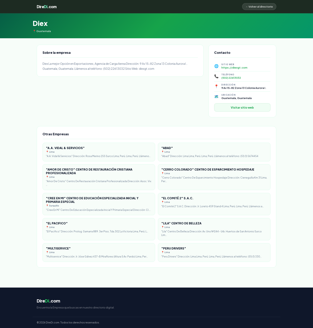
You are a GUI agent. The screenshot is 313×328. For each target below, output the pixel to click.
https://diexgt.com (234, 67)
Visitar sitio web (242, 107)
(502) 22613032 (231, 77)
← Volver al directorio (259, 6)
